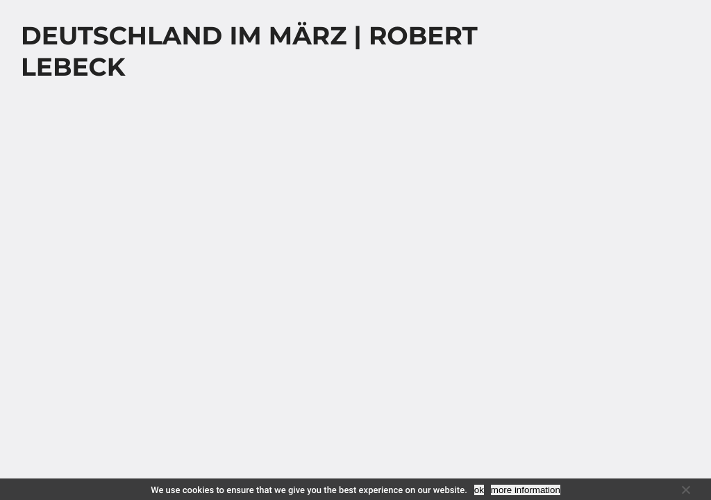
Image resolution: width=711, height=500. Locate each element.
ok (479, 490)
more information (525, 490)
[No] (685, 490)
